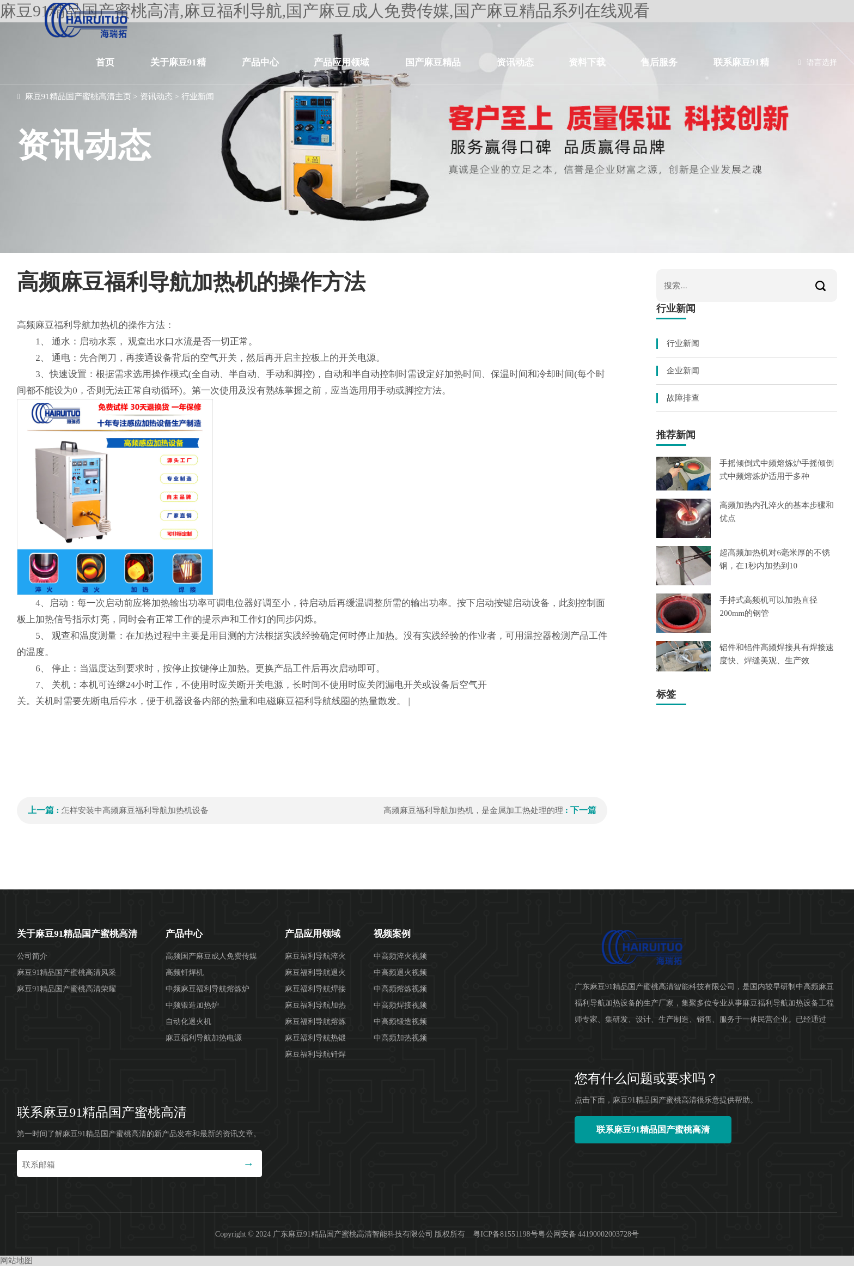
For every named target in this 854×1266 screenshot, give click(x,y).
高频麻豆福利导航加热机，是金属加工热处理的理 (473, 810)
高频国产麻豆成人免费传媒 (211, 956)
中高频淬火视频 (400, 956)
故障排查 (683, 397)
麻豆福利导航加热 (315, 1005)
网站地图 (16, 1260)
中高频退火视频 (400, 972)
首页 (105, 62)
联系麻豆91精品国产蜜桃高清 (741, 70)
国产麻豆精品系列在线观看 (433, 70)
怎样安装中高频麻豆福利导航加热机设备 (135, 810)
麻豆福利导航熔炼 (315, 1021)
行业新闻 (197, 96)
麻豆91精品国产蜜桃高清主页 (78, 96)
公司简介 (32, 956)
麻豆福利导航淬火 (315, 956)
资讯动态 (515, 62)
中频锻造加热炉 (192, 1005)
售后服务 (659, 62)
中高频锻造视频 (400, 1021)
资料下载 (587, 62)
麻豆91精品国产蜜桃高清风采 (66, 972)
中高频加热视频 (400, 1038)
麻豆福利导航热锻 (315, 1038)
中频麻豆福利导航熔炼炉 (207, 989)
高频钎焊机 (185, 972)
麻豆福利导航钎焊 (315, 1054)
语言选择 (817, 62)
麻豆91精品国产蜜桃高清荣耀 (66, 989)
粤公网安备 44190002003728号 (588, 1234)
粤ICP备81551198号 (505, 1234)
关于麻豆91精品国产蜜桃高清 (178, 70)
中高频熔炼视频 (400, 989)
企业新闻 (683, 370)
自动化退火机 (188, 1021)
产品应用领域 (341, 62)
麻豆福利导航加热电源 (204, 1038)
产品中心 (260, 62)
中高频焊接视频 (400, 1005)
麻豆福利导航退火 (315, 972)
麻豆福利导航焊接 (315, 989)
